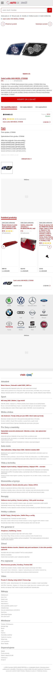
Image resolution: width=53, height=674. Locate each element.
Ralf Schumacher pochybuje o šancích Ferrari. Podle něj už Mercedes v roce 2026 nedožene (25, 456)
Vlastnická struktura (42, 671)
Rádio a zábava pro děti (7, 655)
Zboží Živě (3, 597)
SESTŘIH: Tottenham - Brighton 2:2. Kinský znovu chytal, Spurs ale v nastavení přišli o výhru (25, 585)
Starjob (3, 651)
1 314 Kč (46, 122)
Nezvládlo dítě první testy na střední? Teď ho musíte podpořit (16, 552)
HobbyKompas (5, 608)
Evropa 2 (3, 659)
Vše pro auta (15, 16)
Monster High (4, 626)
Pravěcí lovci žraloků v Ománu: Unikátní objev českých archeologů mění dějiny (21, 567)
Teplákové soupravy (6, 637)
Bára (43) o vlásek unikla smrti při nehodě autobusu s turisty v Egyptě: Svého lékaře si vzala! (25, 520)
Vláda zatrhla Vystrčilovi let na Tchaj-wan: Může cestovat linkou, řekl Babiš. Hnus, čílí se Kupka (25, 390)
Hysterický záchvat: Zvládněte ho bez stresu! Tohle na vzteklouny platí (19, 436)
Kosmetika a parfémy (6, 635)
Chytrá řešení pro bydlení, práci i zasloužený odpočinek (15, 557)
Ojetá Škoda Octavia (6, 614)
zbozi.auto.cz (5, 16)
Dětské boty (4, 639)
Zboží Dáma (4, 601)
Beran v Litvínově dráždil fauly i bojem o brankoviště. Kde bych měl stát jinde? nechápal (23, 405)
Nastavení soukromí (31, 671)
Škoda (9, 301)
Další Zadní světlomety (8, 222)
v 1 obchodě (5, 271)
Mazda (20, 325)
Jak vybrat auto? (5, 616)
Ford (44, 301)
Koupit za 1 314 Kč (26, 99)
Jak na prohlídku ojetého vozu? (9, 605)
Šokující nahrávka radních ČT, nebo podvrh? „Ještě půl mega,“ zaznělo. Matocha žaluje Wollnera (26, 392)
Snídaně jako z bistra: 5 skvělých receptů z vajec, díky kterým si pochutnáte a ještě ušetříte (24, 503)
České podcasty (5, 653)
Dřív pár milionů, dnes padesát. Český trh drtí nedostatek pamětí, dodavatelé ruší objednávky (25, 469)
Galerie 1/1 (26, 74)
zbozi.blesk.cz (4, 603)
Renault (44, 313)
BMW (9, 313)
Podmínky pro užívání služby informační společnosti (30, 669)
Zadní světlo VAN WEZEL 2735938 (14, 78)
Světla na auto (33, 16)
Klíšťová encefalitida (6, 554)
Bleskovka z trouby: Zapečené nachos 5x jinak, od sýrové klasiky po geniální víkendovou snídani (26, 507)
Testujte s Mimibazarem (7, 624)
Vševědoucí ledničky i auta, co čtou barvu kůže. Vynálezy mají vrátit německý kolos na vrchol (25, 490)
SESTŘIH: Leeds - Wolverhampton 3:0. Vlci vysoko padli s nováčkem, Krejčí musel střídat (24, 583)
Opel (32, 313)
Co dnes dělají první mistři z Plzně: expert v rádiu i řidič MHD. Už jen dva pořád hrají (22, 408)
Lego (2, 630)
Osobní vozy (4, 599)
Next (49, 247)
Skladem (47, 116)
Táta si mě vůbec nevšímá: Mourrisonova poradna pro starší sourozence (19, 572)
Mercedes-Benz (32, 301)
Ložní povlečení (5, 641)
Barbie (2, 628)
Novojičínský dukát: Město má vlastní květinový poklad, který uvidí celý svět (20, 522)
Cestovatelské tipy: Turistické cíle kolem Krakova (13, 518)
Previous (3, 247)
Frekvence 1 (4, 657)
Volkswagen (20, 301)
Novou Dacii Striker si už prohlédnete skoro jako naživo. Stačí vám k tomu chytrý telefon (23, 458)
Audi (20, 313)
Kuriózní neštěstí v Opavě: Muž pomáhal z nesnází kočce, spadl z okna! (19, 421)
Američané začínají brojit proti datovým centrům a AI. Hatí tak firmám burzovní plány (22, 492)
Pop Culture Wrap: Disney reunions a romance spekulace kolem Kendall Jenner (21, 536)
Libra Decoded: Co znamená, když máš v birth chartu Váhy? (16, 533)
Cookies (23, 671)
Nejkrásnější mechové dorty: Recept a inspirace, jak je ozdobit (17, 505)
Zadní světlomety (45, 16)
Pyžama (3, 632)
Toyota (9, 325)
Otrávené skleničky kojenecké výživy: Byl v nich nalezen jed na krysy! (19, 388)
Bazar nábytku (4, 643)
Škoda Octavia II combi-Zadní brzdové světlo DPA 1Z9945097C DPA (9, 226)
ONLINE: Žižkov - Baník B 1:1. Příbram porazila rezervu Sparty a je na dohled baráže (23, 403)
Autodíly (24, 16)
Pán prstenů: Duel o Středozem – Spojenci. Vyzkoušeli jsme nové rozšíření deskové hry (23, 570)
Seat (32, 325)
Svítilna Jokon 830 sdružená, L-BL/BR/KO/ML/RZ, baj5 (28, 226)
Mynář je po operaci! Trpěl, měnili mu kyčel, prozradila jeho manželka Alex (20, 587)
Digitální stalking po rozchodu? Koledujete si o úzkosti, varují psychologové (20, 442)
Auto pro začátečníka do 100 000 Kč (10, 610)
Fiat (44, 325)
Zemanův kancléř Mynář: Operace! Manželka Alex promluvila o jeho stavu (20, 423)
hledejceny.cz (4, 595)
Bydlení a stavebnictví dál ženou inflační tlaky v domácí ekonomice (18, 488)
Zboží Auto (4, 612)
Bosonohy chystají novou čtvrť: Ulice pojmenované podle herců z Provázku (20, 419)
